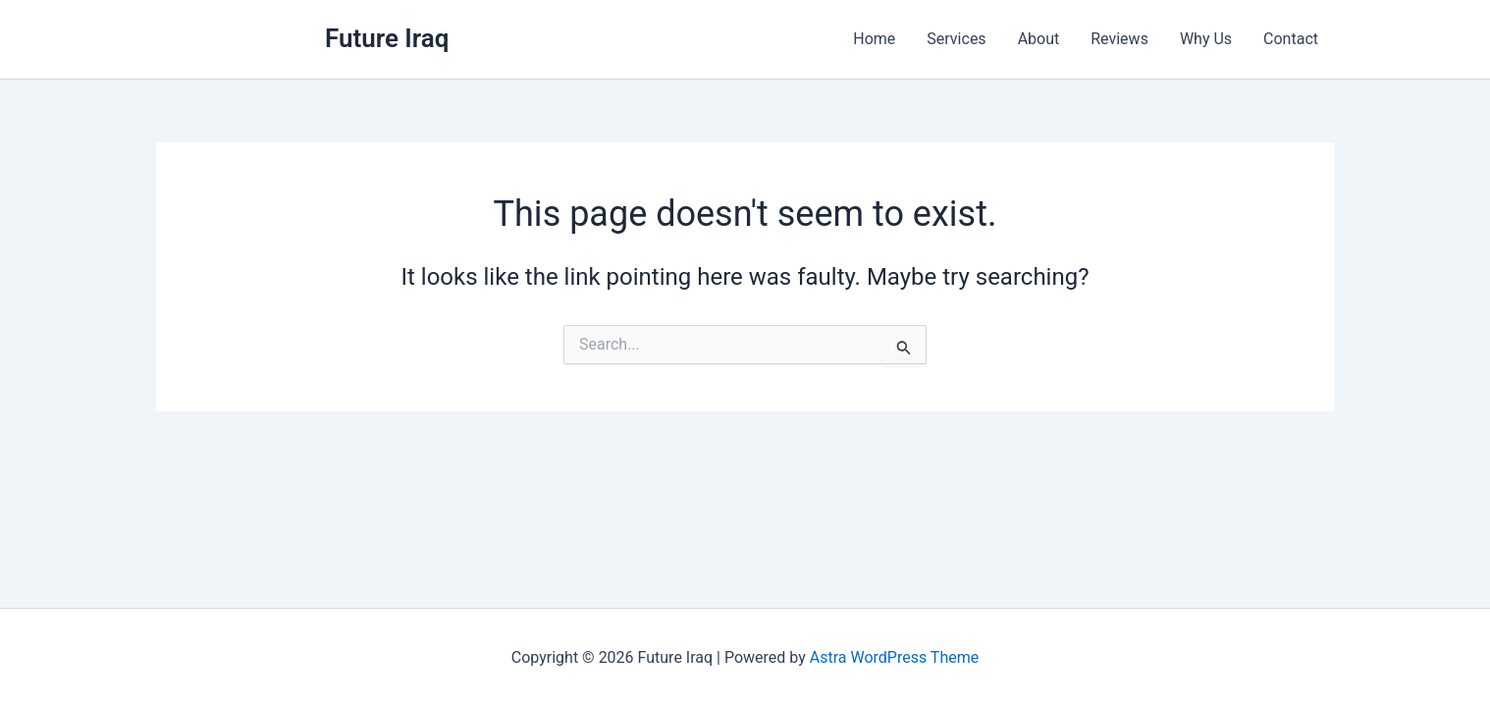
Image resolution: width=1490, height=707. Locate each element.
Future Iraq (387, 38)
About (1039, 38)
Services (956, 38)
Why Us (1206, 38)
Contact (1290, 38)
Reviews (1119, 38)
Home (874, 38)
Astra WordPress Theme (894, 657)
